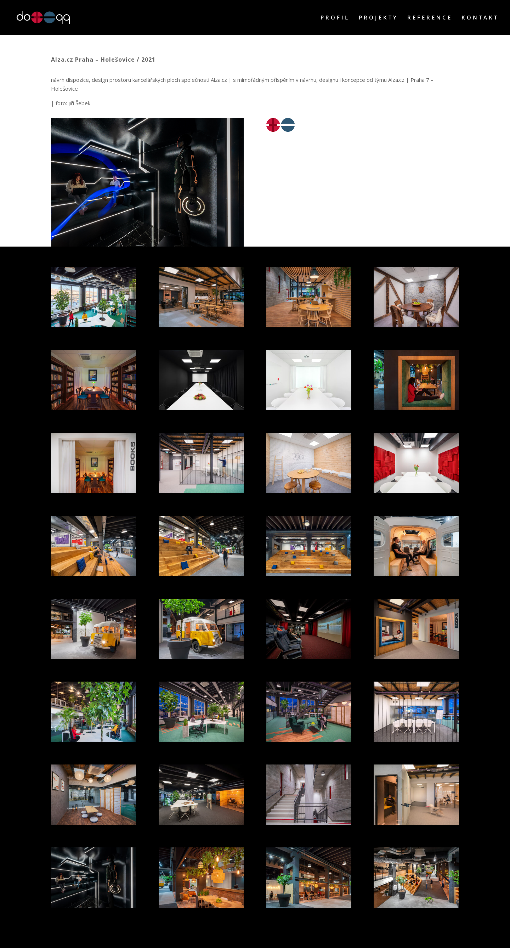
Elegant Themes (88, 937)
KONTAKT (480, 18)
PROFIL (335, 18)
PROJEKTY (378, 18)
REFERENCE (429, 18)
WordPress (140, 937)
